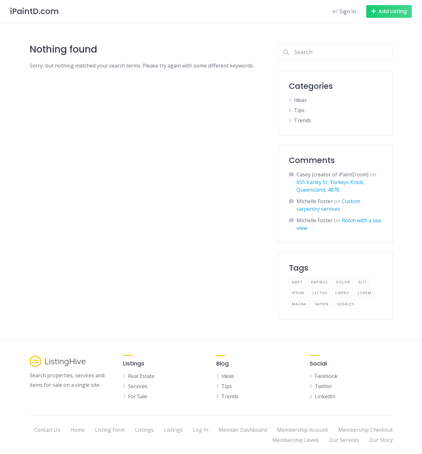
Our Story (381, 439)
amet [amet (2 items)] (297, 282)
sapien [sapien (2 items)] (321, 303)
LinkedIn (325, 396)
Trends (302, 120)
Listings (144, 429)
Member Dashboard (242, 429)
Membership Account (302, 429)
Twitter (323, 386)
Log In (200, 429)
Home (77, 429)
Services (137, 386)
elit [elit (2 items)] (362, 282)
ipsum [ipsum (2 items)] (298, 292)
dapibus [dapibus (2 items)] (319, 282)
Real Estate (141, 376)
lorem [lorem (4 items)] (364, 292)
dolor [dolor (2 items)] (343, 282)
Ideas (300, 99)
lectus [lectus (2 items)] (319, 292)
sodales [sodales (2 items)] (345, 303)
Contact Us (47, 429)
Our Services (344, 439)
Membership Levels (295, 439)
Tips (299, 110)
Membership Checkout (365, 429)
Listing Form (110, 429)
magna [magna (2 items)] (299, 303)
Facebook (326, 376)
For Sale (137, 396)
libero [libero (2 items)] (342, 292)
